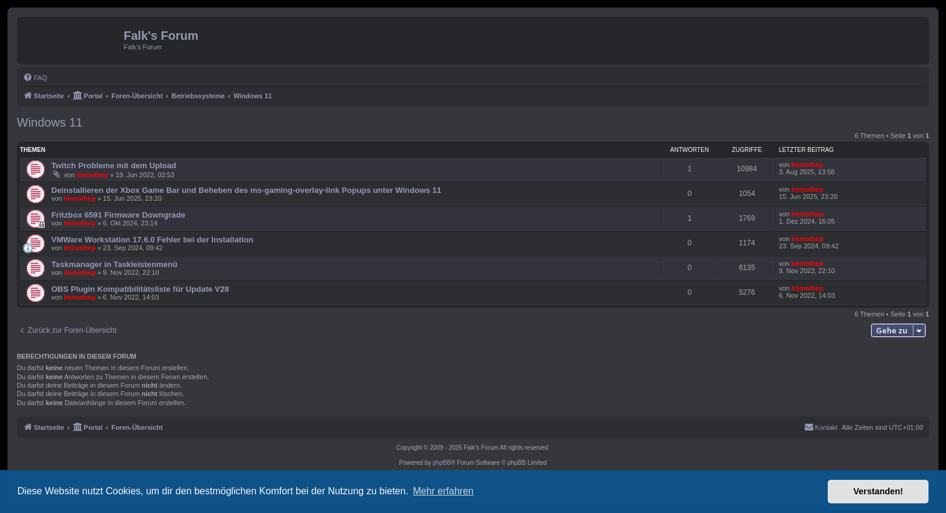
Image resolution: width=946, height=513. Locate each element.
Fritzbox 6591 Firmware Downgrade (118, 214)
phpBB (442, 462)
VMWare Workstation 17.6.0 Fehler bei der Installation (152, 239)
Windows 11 (50, 122)
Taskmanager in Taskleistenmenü (114, 264)
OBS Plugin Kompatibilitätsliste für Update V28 (140, 289)
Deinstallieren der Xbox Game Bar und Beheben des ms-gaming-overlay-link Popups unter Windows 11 (246, 190)
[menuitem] (35, 78)
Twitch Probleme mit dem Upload (113, 165)
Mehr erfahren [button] (443, 491)
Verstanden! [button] (878, 491)
